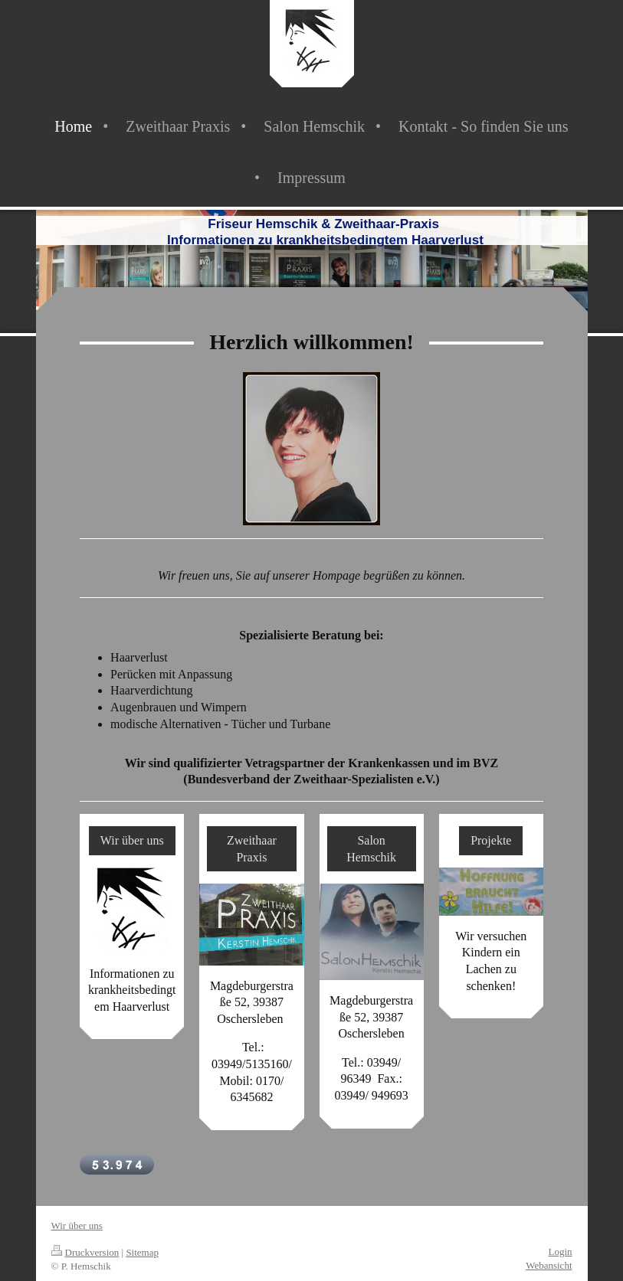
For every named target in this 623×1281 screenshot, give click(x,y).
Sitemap (142, 1252)
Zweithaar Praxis (252, 849)
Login (560, 1251)
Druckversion (85, 1252)
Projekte (491, 840)
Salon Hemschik (371, 849)
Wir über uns (132, 840)
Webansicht (549, 1265)
